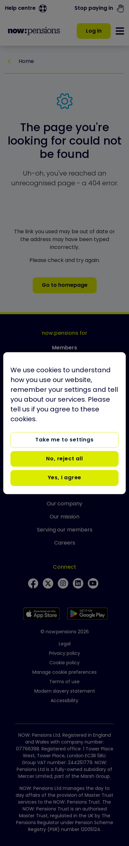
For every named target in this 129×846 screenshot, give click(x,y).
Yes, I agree (65, 478)
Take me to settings (64, 439)
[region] (64, 423)
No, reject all (64, 458)
